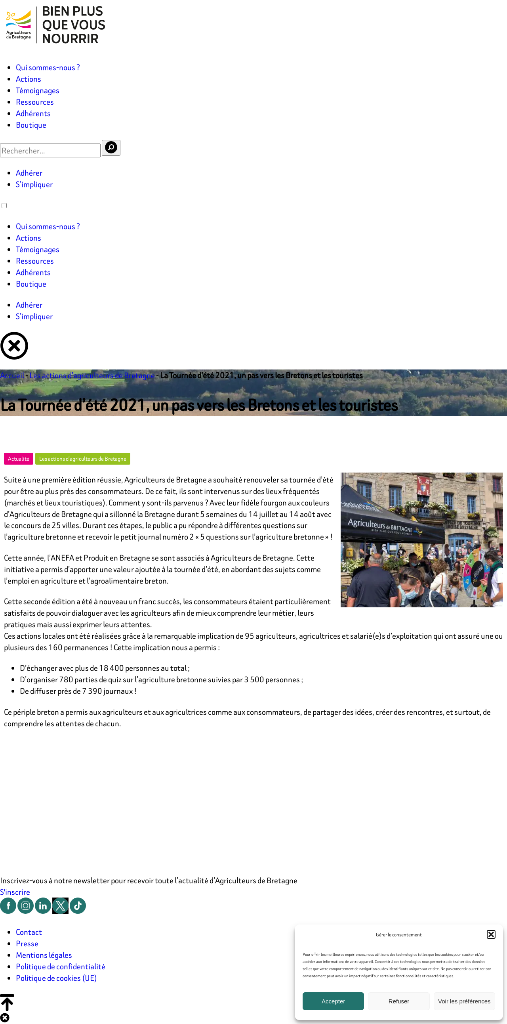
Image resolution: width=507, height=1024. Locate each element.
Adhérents (33, 113)
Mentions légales (44, 955)
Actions (28, 78)
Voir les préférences (464, 1001)
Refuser (399, 1001)
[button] (491, 934)
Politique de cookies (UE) (56, 978)
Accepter (333, 1001)
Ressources (35, 101)
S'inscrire (15, 892)
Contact (29, 932)
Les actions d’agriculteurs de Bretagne (92, 375)
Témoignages (37, 90)
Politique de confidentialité (60, 966)
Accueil (12, 375)
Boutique (31, 124)
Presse (27, 943)
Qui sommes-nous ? (48, 67)
